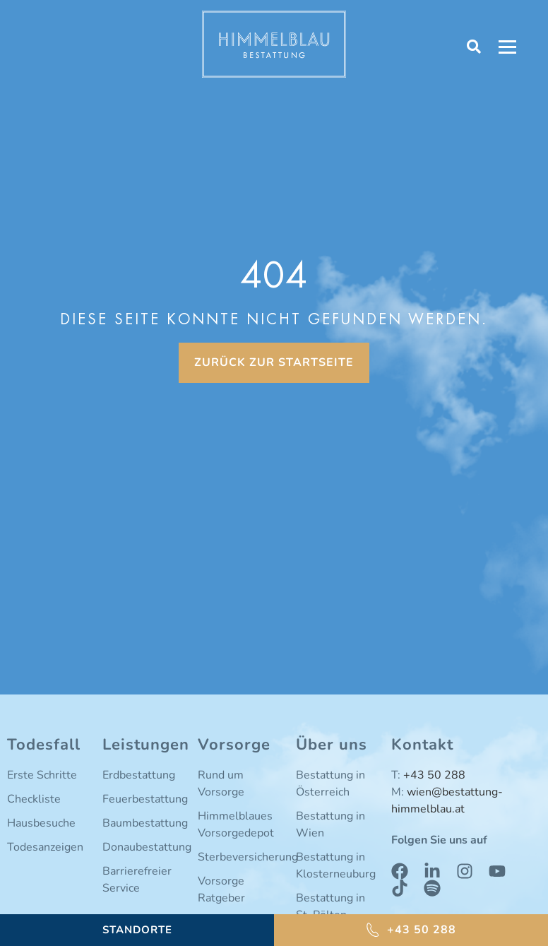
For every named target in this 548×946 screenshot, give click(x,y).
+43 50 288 (434, 775)
